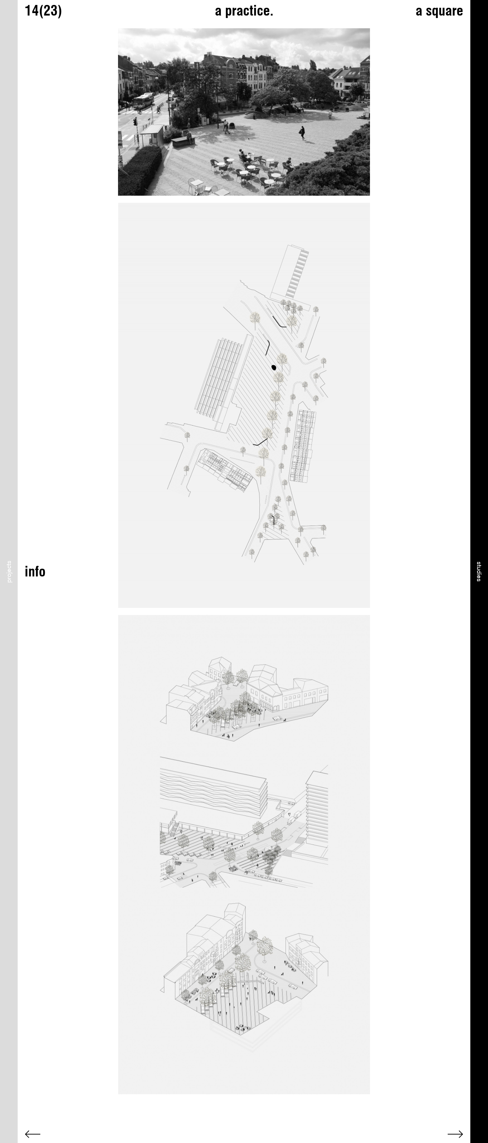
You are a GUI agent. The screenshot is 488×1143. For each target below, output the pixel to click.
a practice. (244, 10)
